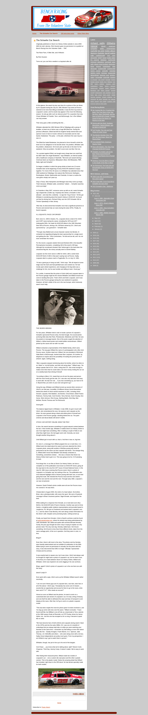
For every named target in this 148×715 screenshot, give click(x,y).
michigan (104, 73)
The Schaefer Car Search (49, 33)
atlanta (96, 64)
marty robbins (99, 84)
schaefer (94, 49)
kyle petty (111, 55)
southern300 (102, 69)
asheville (105, 71)
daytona (94, 53)
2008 (95, 265)
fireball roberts (95, 82)
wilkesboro (100, 62)
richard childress (107, 97)
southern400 (111, 69)
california (98, 103)
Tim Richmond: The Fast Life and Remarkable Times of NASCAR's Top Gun (103, 167)
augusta (105, 99)
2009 (95, 263)
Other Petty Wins (83, 33)
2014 (95, 249)
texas (101, 86)
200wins (111, 43)
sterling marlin (95, 73)
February (98, 226)
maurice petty (110, 84)
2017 (95, 241)
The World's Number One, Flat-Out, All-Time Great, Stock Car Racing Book (102, 137)
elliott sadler (104, 103)
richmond (94, 62)
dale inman (98, 95)
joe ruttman (111, 99)
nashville (94, 51)
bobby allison (110, 51)
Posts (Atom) (46, 707)
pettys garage (95, 101)
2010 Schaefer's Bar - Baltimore (102, 186)
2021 (95, 193)
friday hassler (105, 90)
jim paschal (95, 60)
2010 (95, 260)
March (97, 224)
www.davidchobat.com (45, 520)
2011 (95, 257)
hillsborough (94, 88)
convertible (98, 77)
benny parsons (110, 86)
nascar (94, 46)
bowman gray (104, 75)
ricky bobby (103, 101)
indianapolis (98, 92)
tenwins (112, 77)
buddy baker (111, 58)
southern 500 (111, 101)
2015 (95, 246)
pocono (98, 66)
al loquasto (94, 79)
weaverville (111, 73)
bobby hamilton (110, 88)
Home (34, 33)
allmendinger (95, 75)
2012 (95, 254)
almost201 (94, 58)
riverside (107, 79)
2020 (95, 232)
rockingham (106, 66)
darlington (112, 64)
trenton (113, 79)
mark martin (106, 95)
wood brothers (103, 64)
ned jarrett (101, 79)
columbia (112, 71)
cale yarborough (98, 55)
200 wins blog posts (67, 33)
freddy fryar (103, 82)
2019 (95, 235)
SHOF (100, 58)
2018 (95, 238)
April (96, 221)
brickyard (93, 103)
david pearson (108, 46)
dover (92, 66)
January (97, 229)
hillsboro (109, 82)
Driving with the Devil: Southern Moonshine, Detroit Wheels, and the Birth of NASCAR (102, 125)
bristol (104, 58)
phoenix (101, 88)
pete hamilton (107, 92)
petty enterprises (107, 49)
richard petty (98, 43)
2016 (95, 243)
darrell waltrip (110, 53)
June (96, 196)
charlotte (100, 53)
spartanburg (94, 86)
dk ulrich (99, 99)
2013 (95, 252)
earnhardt (108, 62)
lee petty (101, 51)
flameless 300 (95, 90)
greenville (106, 77)
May (96, 218)
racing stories (95, 71)
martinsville (111, 60)
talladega (103, 60)
